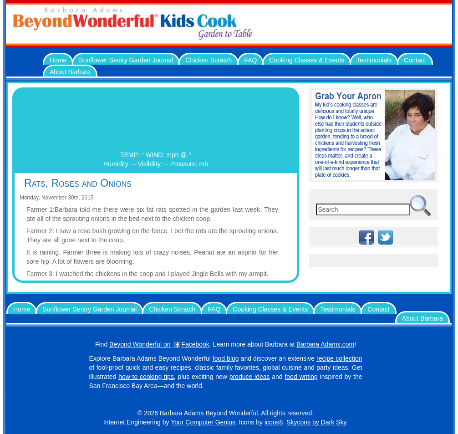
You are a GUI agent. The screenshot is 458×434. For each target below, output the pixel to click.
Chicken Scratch (208, 60)
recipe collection (339, 358)
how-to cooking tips (146, 376)
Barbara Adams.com (325, 344)
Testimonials (374, 60)
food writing (301, 376)
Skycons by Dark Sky (316, 422)
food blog (226, 358)
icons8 (274, 422)
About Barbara (70, 72)
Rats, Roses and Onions (78, 183)
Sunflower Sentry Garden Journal (126, 60)
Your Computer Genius (203, 422)
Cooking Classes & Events (306, 60)
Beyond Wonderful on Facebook (159, 344)
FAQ (250, 60)
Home (58, 60)
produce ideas (249, 376)
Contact (415, 60)
